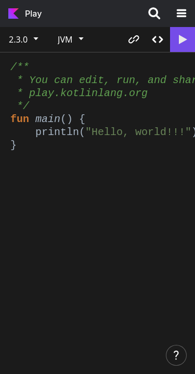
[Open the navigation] (181, 13)
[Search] (154, 13)
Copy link (133, 39)
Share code (157, 39)
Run (182, 39)
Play (33, 13)
